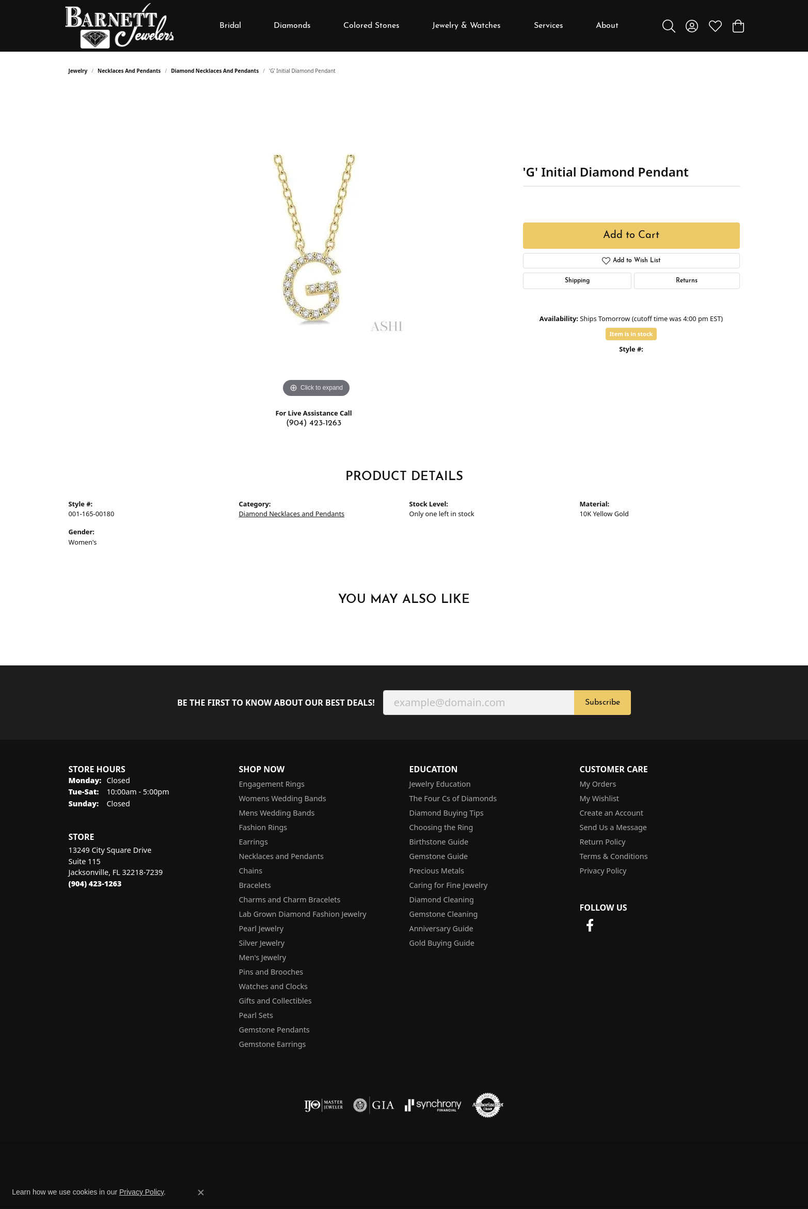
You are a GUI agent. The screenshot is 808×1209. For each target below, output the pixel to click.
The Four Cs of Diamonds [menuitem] (453, 798)
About (607, 26)
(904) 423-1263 (313, 423)
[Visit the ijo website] (323, 1105)
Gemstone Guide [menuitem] (438, 856)
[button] (668, 25)
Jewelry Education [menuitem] (440, 784)
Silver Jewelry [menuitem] (262, 943)
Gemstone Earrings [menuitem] (272, 1044)
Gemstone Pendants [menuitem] (274, 1030)
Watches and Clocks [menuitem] (273, 986)
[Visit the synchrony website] (433, 1105)
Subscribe (602, 702)
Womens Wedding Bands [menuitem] (282, 798)
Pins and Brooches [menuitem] (271, 972)
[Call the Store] (95, 883)
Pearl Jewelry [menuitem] (261, 928)
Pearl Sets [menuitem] (256, 1015)
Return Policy (603, 842)
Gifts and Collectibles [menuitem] (275, 1001)
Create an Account (611, 813)
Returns (687, 281)
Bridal (230, 26)
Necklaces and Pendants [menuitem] (281, 856)
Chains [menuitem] (251, 871)
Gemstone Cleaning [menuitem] (443, 914)
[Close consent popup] (201, 1192)
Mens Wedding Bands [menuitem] (277, 813)
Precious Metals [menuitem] (436, 871)
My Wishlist (600, 798)
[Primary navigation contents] (419, 26)
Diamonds (292, 26)
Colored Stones (371, 26)
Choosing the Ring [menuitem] (441, 827)
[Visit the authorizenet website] (488, 1105)
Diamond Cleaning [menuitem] (441, 899)
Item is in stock (631, 334)
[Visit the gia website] (373, 1105)
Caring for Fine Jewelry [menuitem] (448, 885)
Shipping (577, 281)
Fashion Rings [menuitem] (263, 827)
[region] (316, 245)
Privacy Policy (603, 871)
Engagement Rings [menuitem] (272, 784)
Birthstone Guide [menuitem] (439, 842)
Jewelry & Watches (466, 26)
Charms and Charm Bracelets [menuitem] (290, 899)
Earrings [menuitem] (253, 842)
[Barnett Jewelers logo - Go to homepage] (119, 26)
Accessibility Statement (692, 1163)
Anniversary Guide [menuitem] (441, 928)
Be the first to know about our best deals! (276, 703)
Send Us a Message (613, 827)
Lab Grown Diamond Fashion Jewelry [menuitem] (303, 914)
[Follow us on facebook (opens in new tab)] (590, 925)
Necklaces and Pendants (129, 70)
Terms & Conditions (614, 856)
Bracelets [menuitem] (255, 885)
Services (548, 26)
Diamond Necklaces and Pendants (215, 70)
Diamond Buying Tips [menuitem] (446, 813)
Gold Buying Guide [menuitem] (441, 943)
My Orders (598, 784)
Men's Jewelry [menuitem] (263, 957)
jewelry (78, 70)
